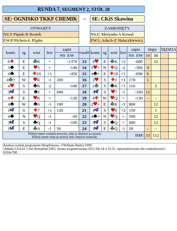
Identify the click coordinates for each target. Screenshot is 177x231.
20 (84, 104)
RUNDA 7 (48, 9)
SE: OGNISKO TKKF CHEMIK (40, 18)
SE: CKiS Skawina (113, 18)
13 (84, 61)
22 (84, 116)
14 (84, 67)
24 (84, 128)
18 (84, 92)
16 (84, 79)
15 (84, 73)
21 (84, 110)
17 (84, 85)
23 (84, 122)
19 (84, 98)
